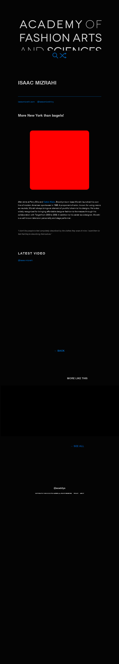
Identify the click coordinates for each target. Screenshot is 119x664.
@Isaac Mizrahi (25, 260)
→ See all (77, 446)
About (82, 493)
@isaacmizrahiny (45, 102)
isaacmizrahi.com (26, 102)
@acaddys (59, 488)
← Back (59, 351)
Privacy (76, 493)
